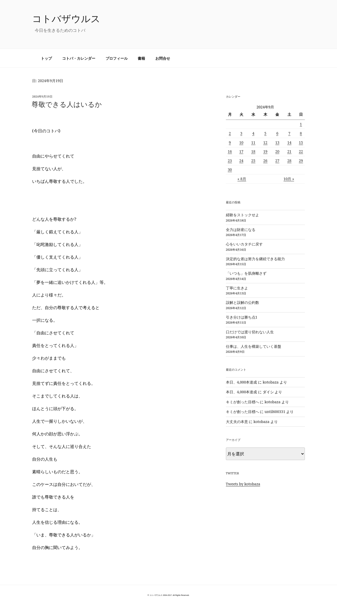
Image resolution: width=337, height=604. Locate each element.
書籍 (141, 58)
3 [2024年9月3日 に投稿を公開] (241, 133)
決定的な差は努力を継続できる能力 (255, 258)
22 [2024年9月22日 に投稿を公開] (301, 151)
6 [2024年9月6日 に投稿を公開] (277, 133)
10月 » (289, 178)
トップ (46, 58)
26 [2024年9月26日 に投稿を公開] (265, 160)
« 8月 (241, 178)
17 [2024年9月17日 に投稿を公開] (241, 151)
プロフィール (117, 58)
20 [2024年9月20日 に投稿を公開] (277, 151)
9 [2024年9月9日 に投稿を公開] (230, 142)
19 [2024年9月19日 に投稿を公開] (265, 151)
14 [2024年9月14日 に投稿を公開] (289, 142)
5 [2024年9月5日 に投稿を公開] (265, 133)
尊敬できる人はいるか (67, 104)
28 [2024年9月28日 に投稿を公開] (289, 160)
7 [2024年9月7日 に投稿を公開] (289, 133)
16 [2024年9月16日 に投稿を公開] (230, 151)
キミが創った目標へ (242, 401)
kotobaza (271, 382)
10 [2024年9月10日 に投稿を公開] (241, 142)
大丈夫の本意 (237, 421)
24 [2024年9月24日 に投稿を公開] (241, 160)
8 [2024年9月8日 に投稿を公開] (301, 133)
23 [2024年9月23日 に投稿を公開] (230, 160)
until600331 (275, 411)
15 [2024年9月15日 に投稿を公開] (301, 142)
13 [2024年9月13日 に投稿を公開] (277, 142)
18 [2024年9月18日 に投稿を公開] (253, 151)
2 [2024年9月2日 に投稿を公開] (230, 133)
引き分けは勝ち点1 (241, 317)
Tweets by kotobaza (243, 483)
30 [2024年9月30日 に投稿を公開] (230, 169)
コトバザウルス (66, 18)
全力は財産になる (240, 229)
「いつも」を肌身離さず (246, 273)
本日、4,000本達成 (241, 382)
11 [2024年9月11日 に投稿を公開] (253, 142)
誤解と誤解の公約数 (242, 302)
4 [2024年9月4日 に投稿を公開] (253, 133)
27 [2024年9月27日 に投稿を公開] (277, 160)
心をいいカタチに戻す (244, 243)
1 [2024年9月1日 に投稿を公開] (301, 124)
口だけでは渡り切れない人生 (250, 331)
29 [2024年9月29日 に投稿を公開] (301, 160)
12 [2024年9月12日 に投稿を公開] (265, 142)
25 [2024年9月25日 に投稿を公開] (253, 160)
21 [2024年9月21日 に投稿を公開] (289, 151)
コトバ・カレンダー (78, 58)
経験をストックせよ (242, 214)
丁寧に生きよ (237, 287)
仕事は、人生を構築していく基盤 (253, 346)
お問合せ (162, 58)
